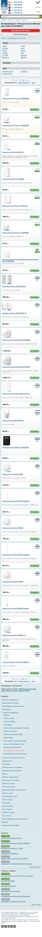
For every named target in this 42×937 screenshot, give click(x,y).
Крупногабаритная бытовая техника (14, 819)
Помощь (38, 7)
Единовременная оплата (20, 30)
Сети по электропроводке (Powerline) (17, 728)
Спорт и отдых (7, 799)
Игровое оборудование (10, 777)
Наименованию (23, 82)
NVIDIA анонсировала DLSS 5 (11, 838)
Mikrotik (23, 57)
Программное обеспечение (11, 770)
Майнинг (5, 822)
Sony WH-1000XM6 (8, 881)
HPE (22, 53)
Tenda (37, 142)
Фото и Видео (7, 809)
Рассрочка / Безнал (20, 34)
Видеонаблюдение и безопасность (14, 790)
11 (26, 80)
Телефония (6, 764)
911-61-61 (18, 10)
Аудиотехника (7, 761)
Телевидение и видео (9, 796)
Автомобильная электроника (12, 767)
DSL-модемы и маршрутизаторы (15, 741)
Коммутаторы (8, 737)
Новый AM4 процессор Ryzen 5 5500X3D (15, 843)
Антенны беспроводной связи (14, 744)
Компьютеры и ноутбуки (10, 703)
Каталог (3, 20)
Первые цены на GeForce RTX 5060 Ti (14, 858)
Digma (23, 50)
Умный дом (6, 803)
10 (23, 80)
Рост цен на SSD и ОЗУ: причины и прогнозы (17, 876)
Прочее (4, 774)
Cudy (22, 48)
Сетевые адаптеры (10, 731)
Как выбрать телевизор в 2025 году (13, 901)
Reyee (37, 276)
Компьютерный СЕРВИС (11, 825)
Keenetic (24, 55)
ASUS (23, 46)
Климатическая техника (10, 780)
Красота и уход (7, 793)
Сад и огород (6, 816)
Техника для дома (8, 783)
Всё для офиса (7, 806)
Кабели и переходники (10, 700)
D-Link (4, 50)
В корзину (34, 109)
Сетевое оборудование (10, 712)
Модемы (7, 715)
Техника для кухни (8, 787)
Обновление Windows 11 (10, 853)
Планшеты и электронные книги (13, 758)
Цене (33, 82)
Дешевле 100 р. (8, 71)
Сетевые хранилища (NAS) (13, 734)
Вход (38, 12)
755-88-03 (18, 5)
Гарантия (17, 20)
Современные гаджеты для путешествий (15, 896)
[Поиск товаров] (20, 16)
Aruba (4, 46)
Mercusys (5, 57)
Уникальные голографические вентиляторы (16, 864)
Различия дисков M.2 (8, 886)
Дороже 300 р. (7, 74)
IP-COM (5, 55)
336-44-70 (18, 2)
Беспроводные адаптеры (12, 747)
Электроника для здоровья (10, 891)
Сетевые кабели (9, 721)
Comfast (5, 48)
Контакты (24, 20)
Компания (10, 20)
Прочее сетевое (9, 718)
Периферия (6, 709)
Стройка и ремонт (8, 812)
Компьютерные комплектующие (13, 706)
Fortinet (5, 53)
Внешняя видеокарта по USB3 (12, 848)
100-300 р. (24, 71)
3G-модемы (8, 725)
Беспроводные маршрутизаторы (15, 754)
